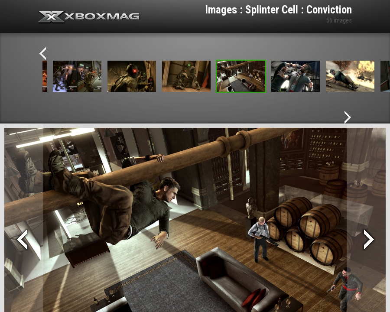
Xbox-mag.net (89, 17)
